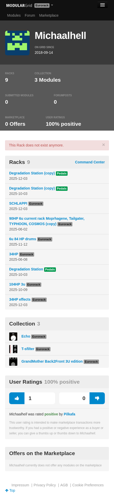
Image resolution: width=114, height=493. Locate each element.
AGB (64, 485)
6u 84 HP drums (22, 239)
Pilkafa (69, 414)
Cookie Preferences (88, 485)
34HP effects (20, 299)
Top (10, 490)
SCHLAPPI (18, 203)
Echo (25, 336)
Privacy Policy (45, 485)
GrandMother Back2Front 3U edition (52, 361)
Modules (14, 15)
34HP (13, 254)
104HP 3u (17, 284)
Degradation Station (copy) (32, 173)
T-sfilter (27, 349)
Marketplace (48, 15)
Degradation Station (26, 269)
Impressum (20, 485)
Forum (30, 15)
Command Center (90, 162)
